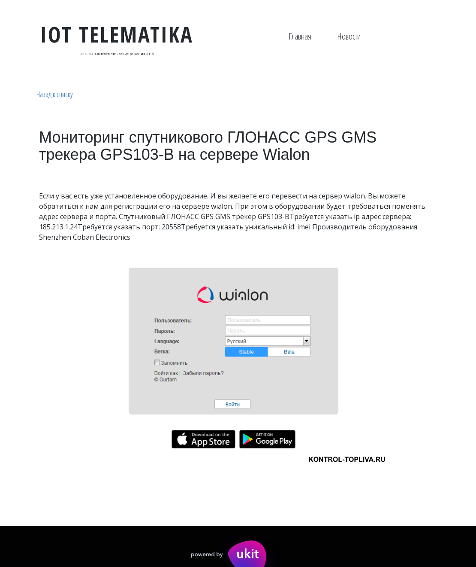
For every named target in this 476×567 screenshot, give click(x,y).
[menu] (325, 36)
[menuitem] (300, 36)
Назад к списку (54, 94)
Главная (300, 36)
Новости (349, 36)
